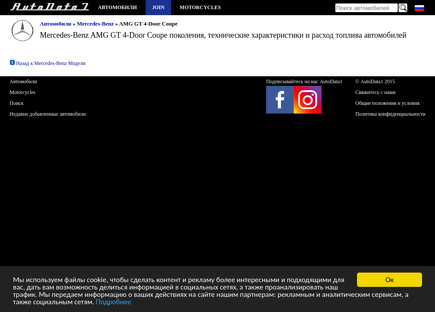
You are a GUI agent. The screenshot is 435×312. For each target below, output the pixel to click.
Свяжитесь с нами (375, 92)
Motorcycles (200, 7)
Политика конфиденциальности (390, 114)
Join (158, 7)
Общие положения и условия (387, 103)
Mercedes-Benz (95, 23)
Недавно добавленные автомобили (48, 114)
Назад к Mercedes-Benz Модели (47, 63)
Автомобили (117, 7)
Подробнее (113, 302)
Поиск (16, 103)
